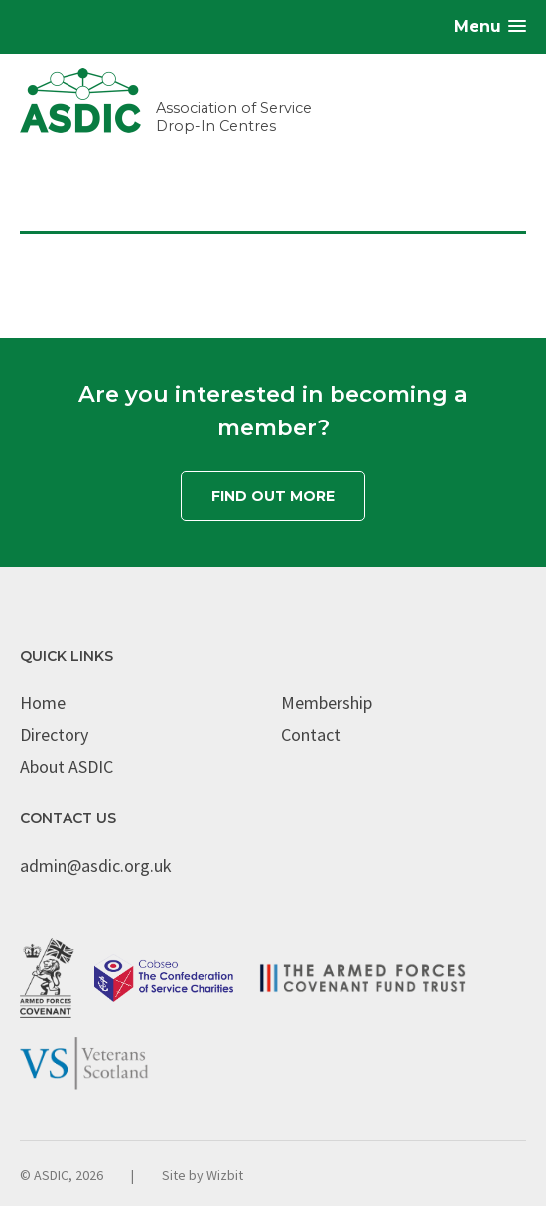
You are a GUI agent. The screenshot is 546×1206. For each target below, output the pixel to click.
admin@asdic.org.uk (96, 865)
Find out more (273, 496)
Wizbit (224, 1175)
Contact (311, 734)
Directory (54, 734)
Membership (326, 702)
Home (43, 702)
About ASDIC (66, 766)
